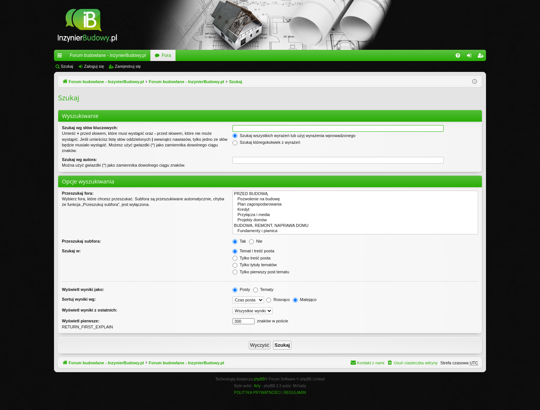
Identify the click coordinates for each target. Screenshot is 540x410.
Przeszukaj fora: (77, 193)
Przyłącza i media (355, 215)
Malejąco (304, 299)
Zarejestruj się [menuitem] (482, 57)
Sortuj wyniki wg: (79, 299)
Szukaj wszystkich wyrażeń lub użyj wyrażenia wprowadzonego (294, 135)
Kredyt (355, 209)
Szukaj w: (71, 251)
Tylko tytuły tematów (254, 264)
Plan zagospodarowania (355, 204)
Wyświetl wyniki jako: (83, 289)
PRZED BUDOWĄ (355, 194)
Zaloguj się (94, 66)
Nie (255, 241)
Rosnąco (278, 299)
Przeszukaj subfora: (81, 241)
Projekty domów (355, 220)
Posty (241, 289)
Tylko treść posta (251, 258)
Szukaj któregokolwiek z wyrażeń (266, 142)
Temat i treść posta (253, 251)
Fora (166, 55)
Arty (257, 386)
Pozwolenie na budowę (355, 199)
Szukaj (67, 66)
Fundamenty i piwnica (355, 231)
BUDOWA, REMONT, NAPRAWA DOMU (355, 225)
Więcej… (61, 57)
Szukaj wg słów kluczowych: (90, 127)
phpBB (259, 379)
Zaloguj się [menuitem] (471, 57)
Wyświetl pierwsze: (80, 321)
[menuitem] (458, 55)
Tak (239, 241)
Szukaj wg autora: (79, 159)
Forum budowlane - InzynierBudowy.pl (108, 55)
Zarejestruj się (128, 66)
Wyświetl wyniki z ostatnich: (89, 310)
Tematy (263, 289)
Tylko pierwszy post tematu (260, 272)
